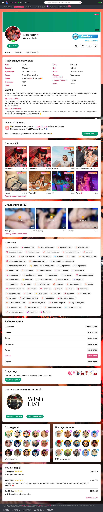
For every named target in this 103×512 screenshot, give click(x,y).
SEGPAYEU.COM (46, 505)
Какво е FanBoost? (91, 40)
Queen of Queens (41, 126)
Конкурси (52, 7)
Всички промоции (41, 7)
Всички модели (7, 7)
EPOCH (39, 505)
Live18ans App (64, 7)
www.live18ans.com (26, 505)
